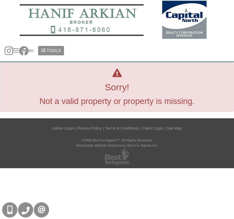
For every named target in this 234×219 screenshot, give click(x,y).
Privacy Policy (89, 128)
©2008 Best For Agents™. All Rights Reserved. (117, 140)
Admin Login (63, 128)
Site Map (174, 128)
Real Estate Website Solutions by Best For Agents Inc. (117, 145)
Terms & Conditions (122, 128)
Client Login (152, 128)
